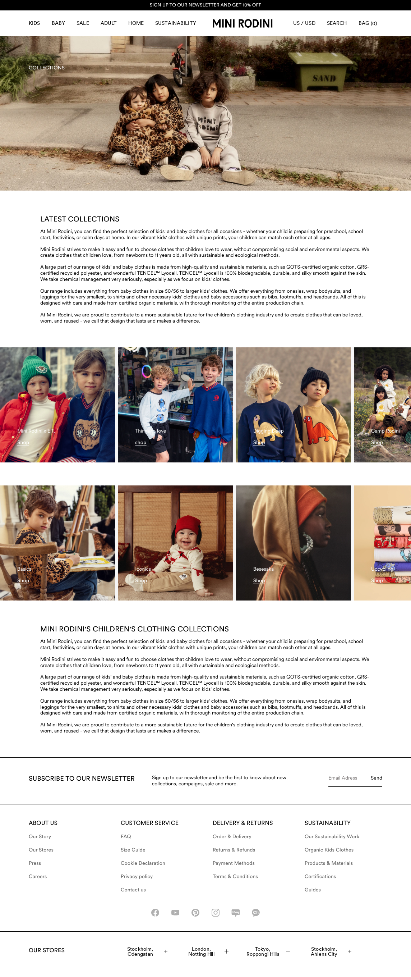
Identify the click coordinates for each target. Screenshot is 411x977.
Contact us (133, 890)
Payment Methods (234, 863)
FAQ (126, 837)
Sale (83, 23)
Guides (313, 890)
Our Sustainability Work (332, 837)
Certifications (320, 877)
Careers (38, 877)
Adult (109, 23)
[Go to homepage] (242, 23)
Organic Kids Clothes (329, 850)
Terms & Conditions (235, 877)
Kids (34, 23)
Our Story (40, 837)
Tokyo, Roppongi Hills (268, 951)
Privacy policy (137, 877)
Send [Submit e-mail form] (376, 778)
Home (136, 23)
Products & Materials (329, 863)
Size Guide (133, 850)
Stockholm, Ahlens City (331, 951)
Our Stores (41, 850)
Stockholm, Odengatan (147, 951)
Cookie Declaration (143, 863)
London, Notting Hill (208, 951)
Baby (58, 23)
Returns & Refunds (234, 850)
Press (35, 863)
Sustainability (175, 23)
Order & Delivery (232, 837)
